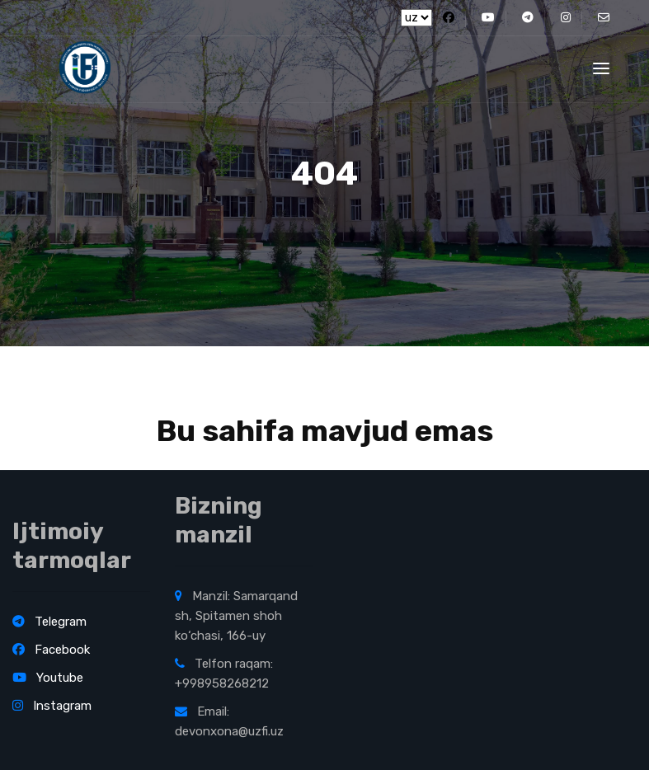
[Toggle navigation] (601, 68)
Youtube (47, 677)
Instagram (52, 705)
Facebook (51, 649)
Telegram (49, 621)
